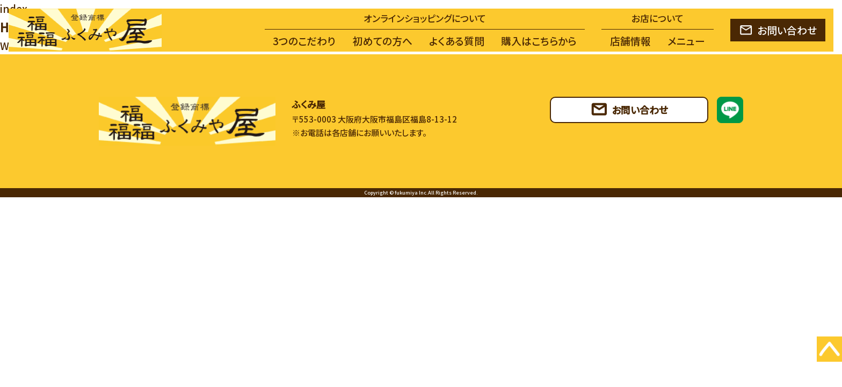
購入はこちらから (538, 40)
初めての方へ (382, 40)
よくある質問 (456, 40)
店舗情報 (630, 40)
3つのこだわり (304, 40)
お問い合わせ (787, 30)
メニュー (686, 40)
